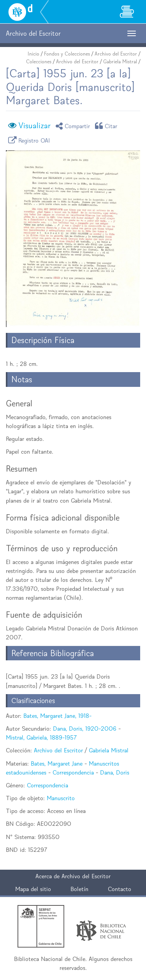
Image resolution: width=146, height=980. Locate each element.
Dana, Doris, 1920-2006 (84, 728)
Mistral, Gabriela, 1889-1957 (41, 737)
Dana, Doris (114, 772)
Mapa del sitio (33, 889)
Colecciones (38, 61)
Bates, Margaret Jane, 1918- (57, 715)
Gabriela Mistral (120, 61)
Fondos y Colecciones (67, 53)
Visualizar (34, 125)
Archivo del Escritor (116, 53)
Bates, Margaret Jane (57, 763)
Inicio (33, 53)
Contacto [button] (119, 889)
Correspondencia (73, 772)
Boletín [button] (79, 889)
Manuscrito (61, 798)
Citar (107, 126)
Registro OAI (30, 140)
